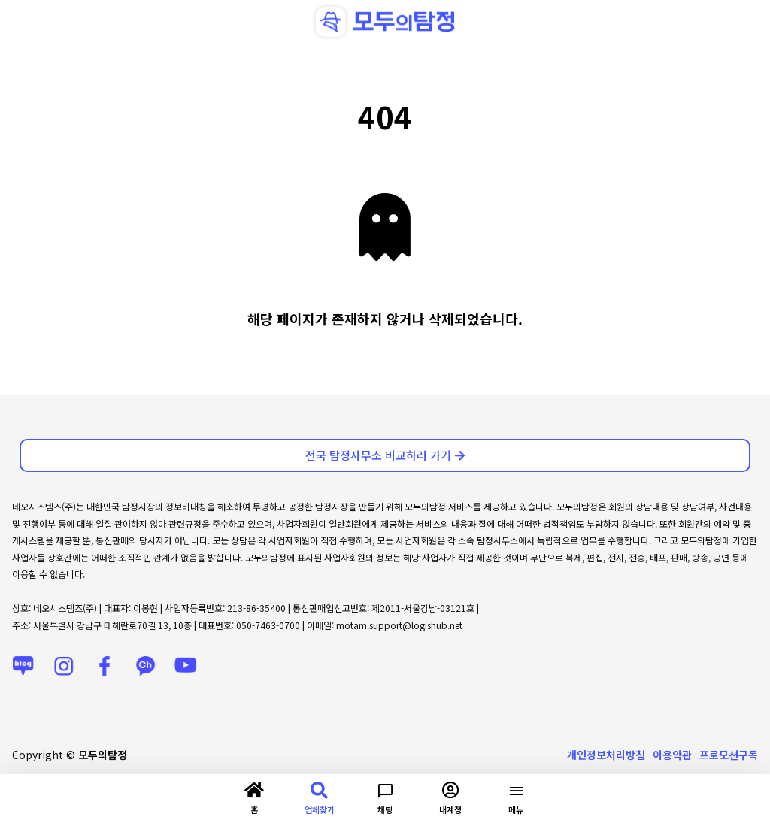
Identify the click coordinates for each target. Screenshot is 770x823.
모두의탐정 (102, 754)
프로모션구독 (728, 754)
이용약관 (672, 754)
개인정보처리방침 (606, 754)
